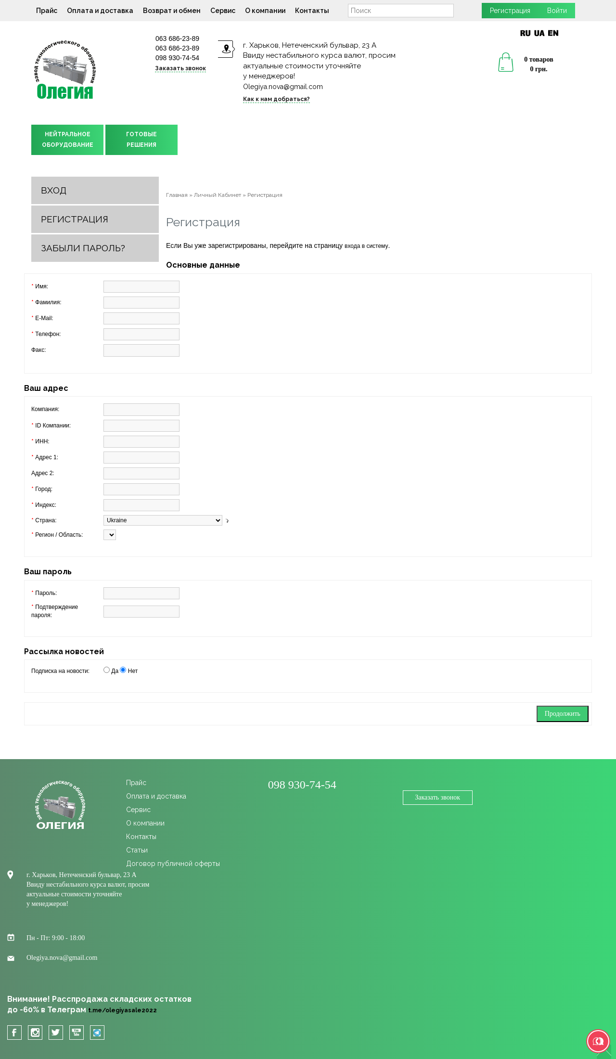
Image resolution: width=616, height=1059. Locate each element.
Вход (53, 190)
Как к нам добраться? (276, 99)
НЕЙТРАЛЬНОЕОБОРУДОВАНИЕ (67, 139)
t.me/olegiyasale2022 (122, 1010)
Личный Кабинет (217, 195)
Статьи (137, 850)
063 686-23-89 (177, 38)
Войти (557, 10)
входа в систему (366, 246)
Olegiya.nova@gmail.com (283, 86)
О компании (265, 10)
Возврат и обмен (172, 10)
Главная (177, 195)
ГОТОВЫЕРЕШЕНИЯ (141, 139)
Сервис (222, 10)
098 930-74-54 (177, 58)
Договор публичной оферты (173, 863)
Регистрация (510, 10)
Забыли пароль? (83, 248)
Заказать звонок (180, 68)
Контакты (312, 10)
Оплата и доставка (100, 10)
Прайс (46, 10)
